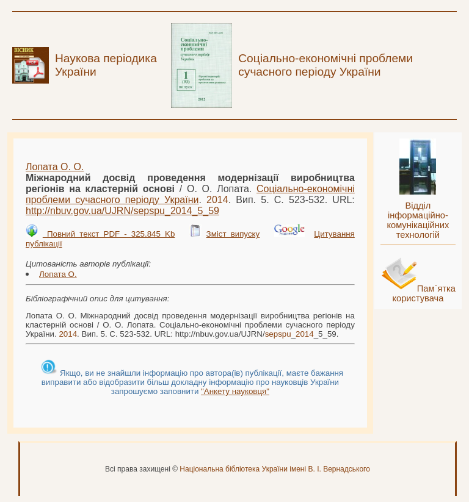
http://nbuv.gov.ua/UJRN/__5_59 (122, 211)
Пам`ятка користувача (424, 293)
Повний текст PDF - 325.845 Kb (109, 233)
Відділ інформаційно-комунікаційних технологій (418, 220)
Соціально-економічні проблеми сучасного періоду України (190, 194)
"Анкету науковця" (235, 391)
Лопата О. (58, 274)
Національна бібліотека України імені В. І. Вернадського (275, 469)
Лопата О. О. (55, 167)
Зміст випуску (233, 233)
